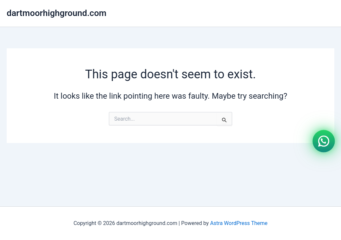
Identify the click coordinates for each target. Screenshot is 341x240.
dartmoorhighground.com (57, 13)
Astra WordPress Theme (238, 223)
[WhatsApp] (323, 140)
